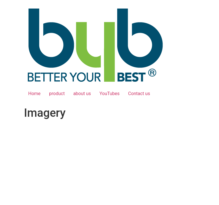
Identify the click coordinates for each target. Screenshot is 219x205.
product (57, 93)
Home (34, 93)
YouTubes (109, 93)
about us (82, 93)
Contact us (139, 93)
